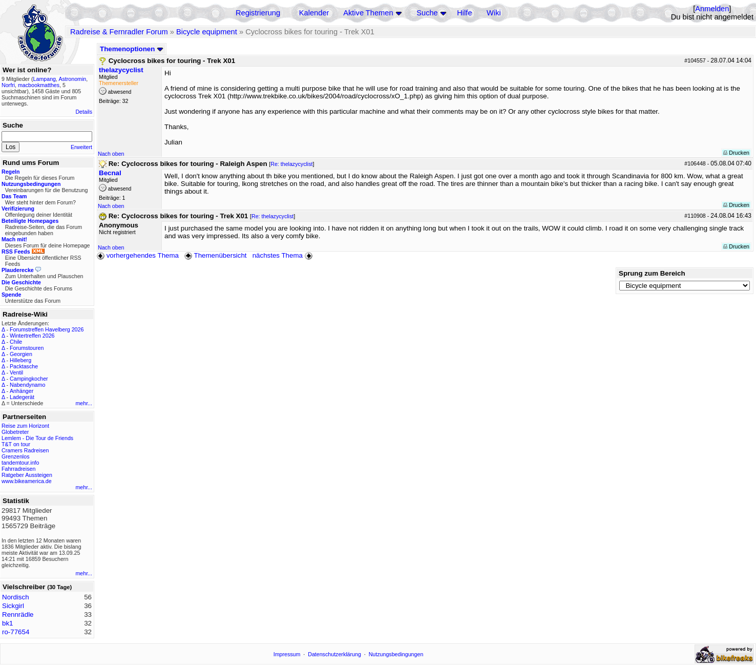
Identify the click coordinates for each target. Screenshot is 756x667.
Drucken (736, 153)
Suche (427, 13)
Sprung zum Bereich (652, 273)
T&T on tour (16, 444)
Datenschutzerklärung (334, 654)
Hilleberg (20, 360)
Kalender (314, 13)
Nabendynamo (27, 385)
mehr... (83, 403)
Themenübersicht (215, 255)
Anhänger (21, 391)
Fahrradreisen (18, 469)
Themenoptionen (131, 49)
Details (83, 112)
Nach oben (111, 154)
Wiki (494, 13)
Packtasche (24, 366)
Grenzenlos (16, 456)
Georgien (21, 354)
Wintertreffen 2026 (32, 335)
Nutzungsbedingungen (396, 654)
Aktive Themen (368, 13)
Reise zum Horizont (25, 426)
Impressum (287, 654)
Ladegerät (22, 397)
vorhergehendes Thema (138, 255)
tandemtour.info (20, 463)
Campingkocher (29, 379)
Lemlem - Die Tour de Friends (37, 438)
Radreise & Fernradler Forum (119, 32)
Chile (16, 342)
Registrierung (258, 13)
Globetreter (15, 432)
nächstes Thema (283, 255)
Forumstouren (27, 348)
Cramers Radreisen (25, 450)
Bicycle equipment (206, 32)
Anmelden (712, 9)
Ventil (16, 372)
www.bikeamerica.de (27, 481)
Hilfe (464, 13)
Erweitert (81, 147)
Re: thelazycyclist (291, 164)
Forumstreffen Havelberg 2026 (46, 329)
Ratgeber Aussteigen (27, 475)
